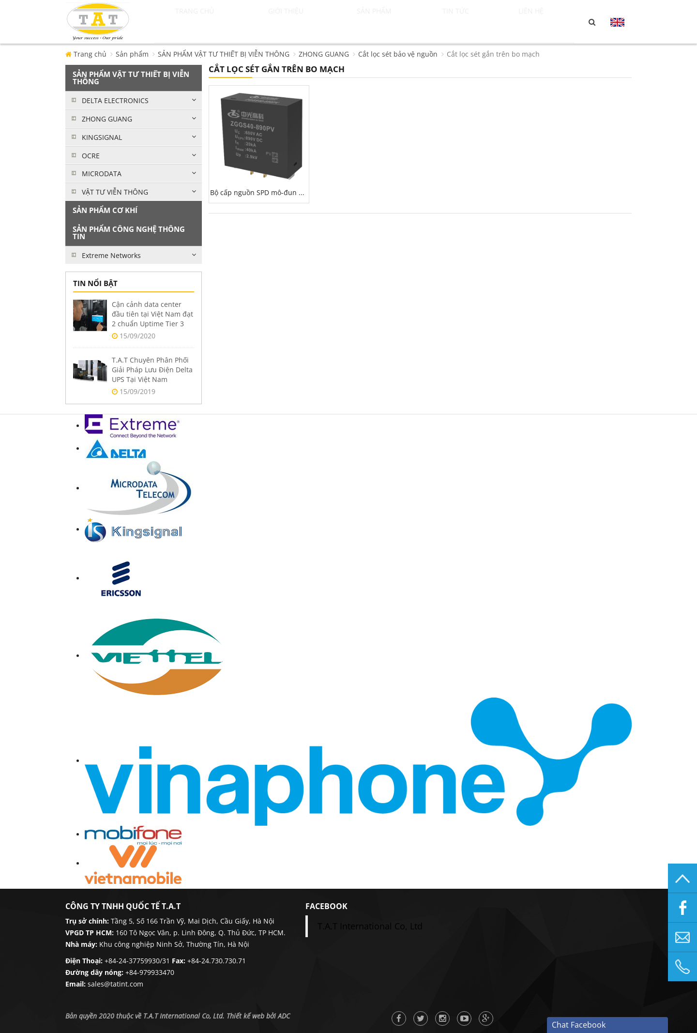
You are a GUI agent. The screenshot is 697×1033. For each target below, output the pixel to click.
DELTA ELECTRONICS (115, 100)
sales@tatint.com (115, 983)
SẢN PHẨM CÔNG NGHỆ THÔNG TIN (129, 232)
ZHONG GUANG (324, 54)
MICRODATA (101, 173)
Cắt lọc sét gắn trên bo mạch (493, 54)
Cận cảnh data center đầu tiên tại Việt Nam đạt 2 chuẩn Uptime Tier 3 (152, 314)
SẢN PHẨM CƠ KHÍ (105, 210)
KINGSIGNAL (102, 137)
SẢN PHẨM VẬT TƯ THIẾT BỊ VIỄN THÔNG (223, 54)
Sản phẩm (393, 22)
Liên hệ (542, 22)
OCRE (91, 155)
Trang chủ (205, 22)
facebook (326, 906)
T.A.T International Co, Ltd (370, 926)
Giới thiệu (302, 22)
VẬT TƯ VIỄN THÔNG (115, 192)
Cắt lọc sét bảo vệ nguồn (398, 54)
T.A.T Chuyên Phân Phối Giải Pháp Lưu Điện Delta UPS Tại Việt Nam (152, 369)
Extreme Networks (111, 255)
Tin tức (474, 22)
